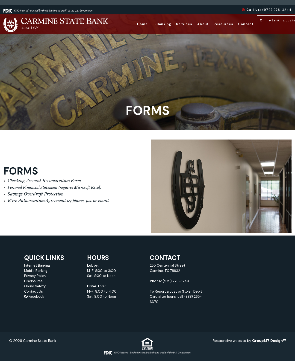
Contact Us (33, 291)
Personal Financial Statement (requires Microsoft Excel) (54, 187)
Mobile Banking (35, 270)
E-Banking (154, 24)
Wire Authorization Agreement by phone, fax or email (58, 200)
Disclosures (33, 281)
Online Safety (35, 286)
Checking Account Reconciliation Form (44, 180)
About (195, 24)
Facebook (34, 296)
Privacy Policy (35, 276)
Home (135, 24)
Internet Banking (37, 265)
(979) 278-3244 (267, 10)
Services (177, 24)
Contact (238, 24)
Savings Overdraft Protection (36, 194)
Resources (216, 24)
